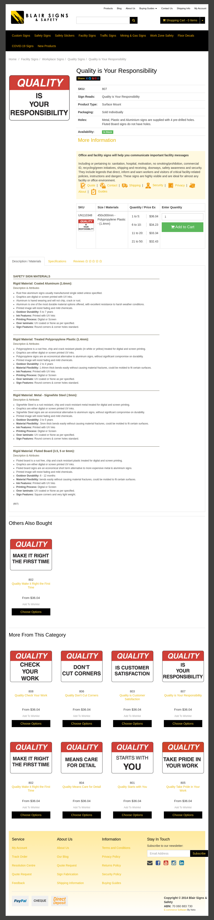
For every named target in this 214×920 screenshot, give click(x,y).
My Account (19, 848)
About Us (130, 8)
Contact (112, 185)
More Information (97, 140)
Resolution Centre (23, 865)
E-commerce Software (175, 909)
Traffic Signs (108, 35)
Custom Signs (21, 35)
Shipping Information (70, 883)
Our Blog (63, 856)
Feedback (18, 883)
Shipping (135, 185)
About (82, 191)
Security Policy (111, 874)
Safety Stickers (64, 35)
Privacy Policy (111, 856)
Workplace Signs (53, 59)
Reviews (87, 261)
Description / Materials (26, 261)
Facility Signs (87, 35)
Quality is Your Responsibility (107, 59)
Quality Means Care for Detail (81, 786)
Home (13, 59)
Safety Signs (42, 35)
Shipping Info (183, 8)
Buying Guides (148, 8)
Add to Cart (182, 227)
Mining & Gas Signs (133, 35)
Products (108, 8)
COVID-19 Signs (22, 46)
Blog (119, 8)
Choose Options (30, 612)
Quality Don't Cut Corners (81, 695)
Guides (98, 191)
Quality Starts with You (132, 786)
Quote (91, 185)
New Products (47, 46)
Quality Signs (76, 59)
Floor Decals (186, 35)
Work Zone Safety (162, 35)
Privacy (180, 185)
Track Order (19, 856)
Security (154, 185)
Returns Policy (111, 865)
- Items (180, 20)
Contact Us (166, 8)
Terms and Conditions (116, 848)
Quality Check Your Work (31, 695)
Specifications (57, 261)
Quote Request (22, 874)
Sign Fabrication (67, 874)
